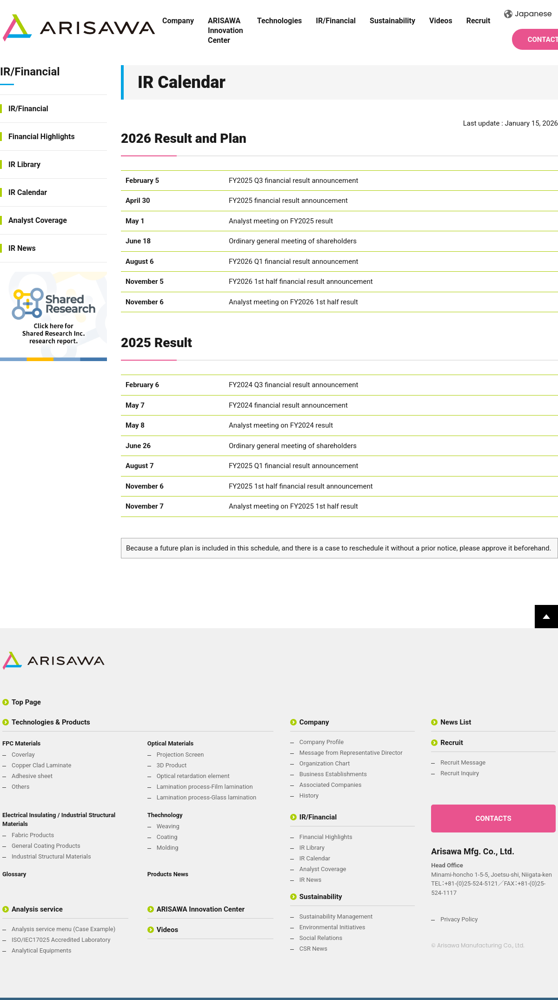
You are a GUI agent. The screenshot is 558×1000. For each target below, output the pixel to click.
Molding (168, 847)
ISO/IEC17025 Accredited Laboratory (61, 939)
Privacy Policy (459, 919)
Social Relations (320, 937)
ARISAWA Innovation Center (225, 30)
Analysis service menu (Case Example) (63, 929)
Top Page (26, 702)
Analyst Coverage (37, 220)
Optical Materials (170, 743)
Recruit (478, 20)
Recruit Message (462, 762)
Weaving (168, 826)
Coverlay (23, 754)
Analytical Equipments (41, 950)
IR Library (24, 164)
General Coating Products (46, 845)
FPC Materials (21, 743)
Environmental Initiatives (332, 927)
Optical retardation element (193, 775)
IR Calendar (27, 192)
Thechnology (165, 815)
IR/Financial (336, 20)
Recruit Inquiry (459, 773)
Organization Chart (324, 763)
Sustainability (392, 20)
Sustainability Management (335, 916)
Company (178, 20)
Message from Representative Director (351, 752)
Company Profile (321, 741)
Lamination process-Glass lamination (207, 797)
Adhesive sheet (32, 775)
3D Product (172, 765)
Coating (167, 836)
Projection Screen (180, 754)
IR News (22, 248)
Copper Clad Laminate (41, 765)
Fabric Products (33, 835)
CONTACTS (494, 818)
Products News (167, 874)
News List (455, 722)
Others (20, 786)
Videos (440, 20)
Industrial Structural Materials (51, 856)
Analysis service (37, 909)
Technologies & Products (51, 722)
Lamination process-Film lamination (205, 786)
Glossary (14, 874)
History (309, 795)
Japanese (527, 13)
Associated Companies (330, 784)
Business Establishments (333, 774)
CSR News (313, 948)
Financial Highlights (41, 136)
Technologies (279, 20)
